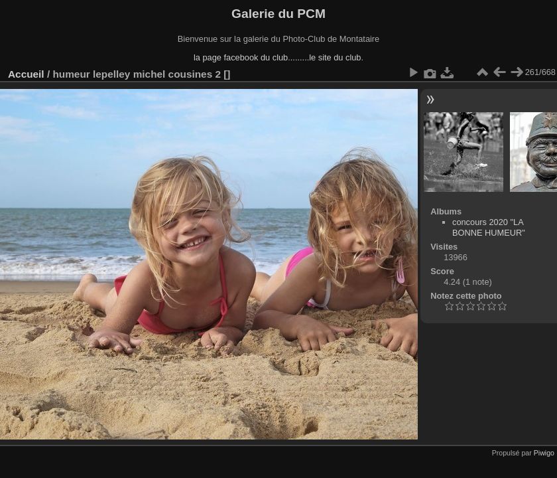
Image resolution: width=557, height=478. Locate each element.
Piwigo (544, 453)
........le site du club (325, 57)
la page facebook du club (241, 57)
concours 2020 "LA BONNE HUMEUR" (488, 227)
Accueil (26, 74)
